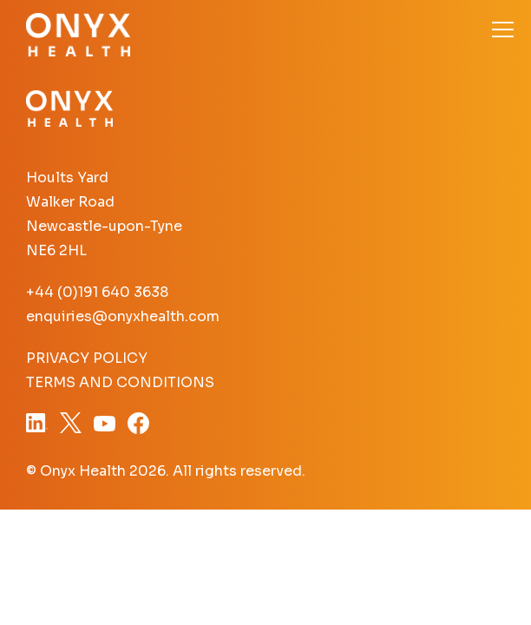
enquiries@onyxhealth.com (123, 316)
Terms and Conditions (120, 382)
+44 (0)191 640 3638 (97, 292)
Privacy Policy (87, 358)
